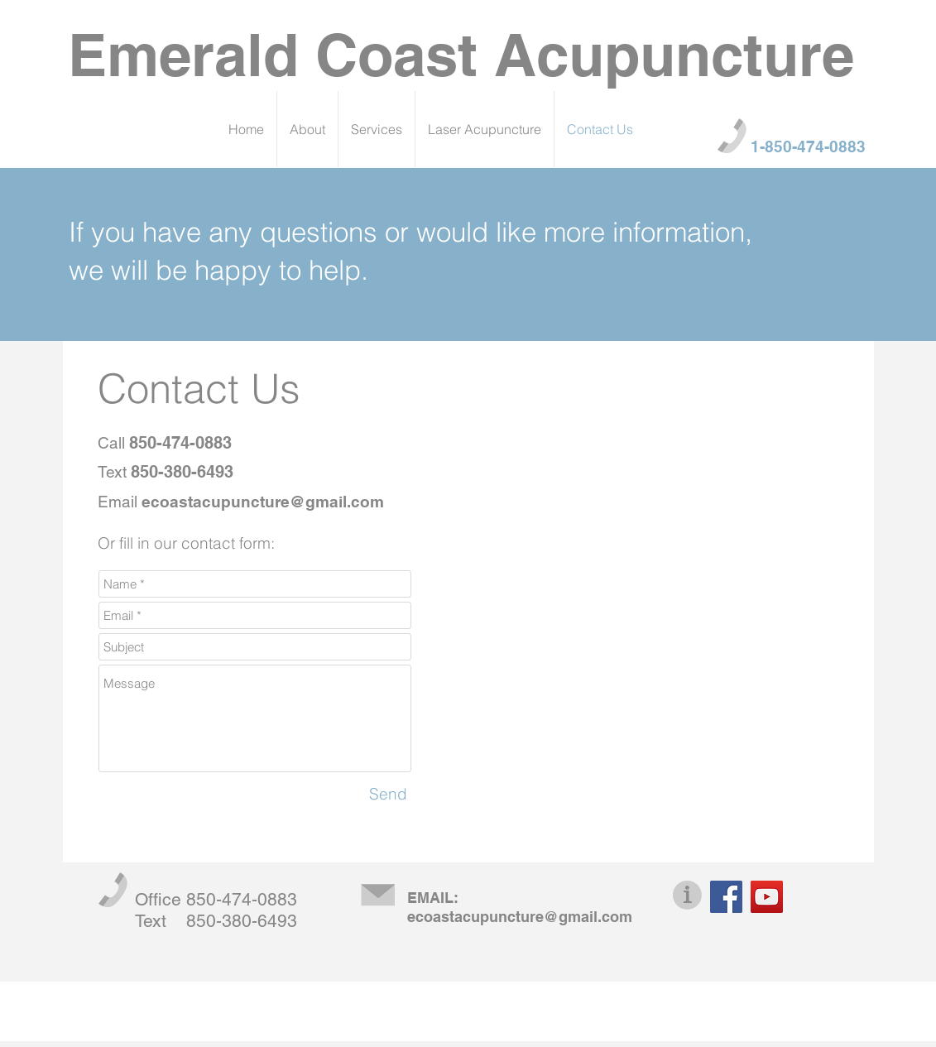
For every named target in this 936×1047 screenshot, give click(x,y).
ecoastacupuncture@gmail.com (263, 501)
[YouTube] (767, 897)
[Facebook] (726, 897)
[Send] (388, 794)
